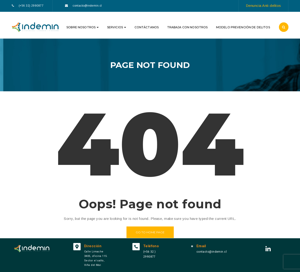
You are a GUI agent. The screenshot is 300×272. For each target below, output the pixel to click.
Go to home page (150, 232)
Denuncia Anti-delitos (263, 6)
